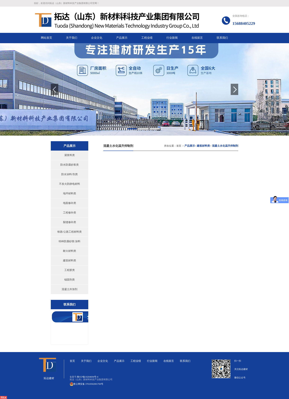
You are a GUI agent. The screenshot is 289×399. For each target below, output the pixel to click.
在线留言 (168, 361)
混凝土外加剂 (69, 289)
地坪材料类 (69, 193)
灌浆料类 (69, 155)
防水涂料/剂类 (69, 174)
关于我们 (86, 361)
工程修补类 (69, 212)
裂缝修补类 (69, 222)
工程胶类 (69, 270)
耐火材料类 (69, 251)
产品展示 (119, 361)
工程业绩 (135, 361)
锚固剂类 (69, 279)
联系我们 (185, 361)
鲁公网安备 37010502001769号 (86, 384)
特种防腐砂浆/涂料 (69, 241)
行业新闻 (152, 361)
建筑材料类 (69, 260)
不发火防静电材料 (69, 184)
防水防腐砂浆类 (69, 164)
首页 (178, 145)
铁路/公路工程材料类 (69, 231)
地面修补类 (69, 203)
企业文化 (102, 361)
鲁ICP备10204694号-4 (87, 377)
